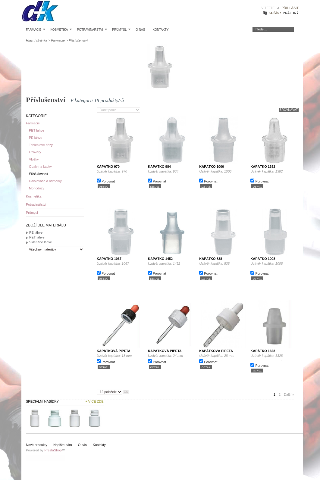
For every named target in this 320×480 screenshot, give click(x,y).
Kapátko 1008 (262, 258)
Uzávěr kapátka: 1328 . (273, 357)
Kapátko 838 (210, 258)
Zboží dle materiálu (46, 225)
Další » (289, 394)
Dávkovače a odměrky (45, 181)
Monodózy (36, 188)
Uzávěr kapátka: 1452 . (171, 265)
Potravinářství (92, 29)
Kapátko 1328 (262, 351)
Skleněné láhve (40, 242)
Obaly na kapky (40, 166)
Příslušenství (38, 174)
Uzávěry (35, 152)
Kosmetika (61, 29)
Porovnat (108, 181)
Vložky (34, 159)
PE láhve (35, 137)
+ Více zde (94, 401)
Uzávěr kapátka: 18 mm (114, 355)
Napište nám (62, 445)
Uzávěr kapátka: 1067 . (120, 265)
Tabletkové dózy (41, 145)
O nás (140, 29)
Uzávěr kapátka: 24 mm (165, 355)
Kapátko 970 (108, 166)
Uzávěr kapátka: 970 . (120, 173)
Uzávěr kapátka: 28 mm (216, 355)
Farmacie (35, 29)
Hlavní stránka (36, 40)
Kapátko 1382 (262, 166)
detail (103, 186)
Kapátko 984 (159, 166)
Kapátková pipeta (113, 351)
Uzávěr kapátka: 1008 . (273, 265)
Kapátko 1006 (211, 166)
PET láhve (36, 130)
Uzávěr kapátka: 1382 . (273, 173)
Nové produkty (36, 445)
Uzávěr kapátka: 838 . (222, 265)
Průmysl (121, 29)
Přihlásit (290, 8)
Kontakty (160, 29)
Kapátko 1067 (109, 258)
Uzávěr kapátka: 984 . (171, 173)
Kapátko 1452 (160, 258)
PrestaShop (52, 450)
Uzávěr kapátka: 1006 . (222, 173)
